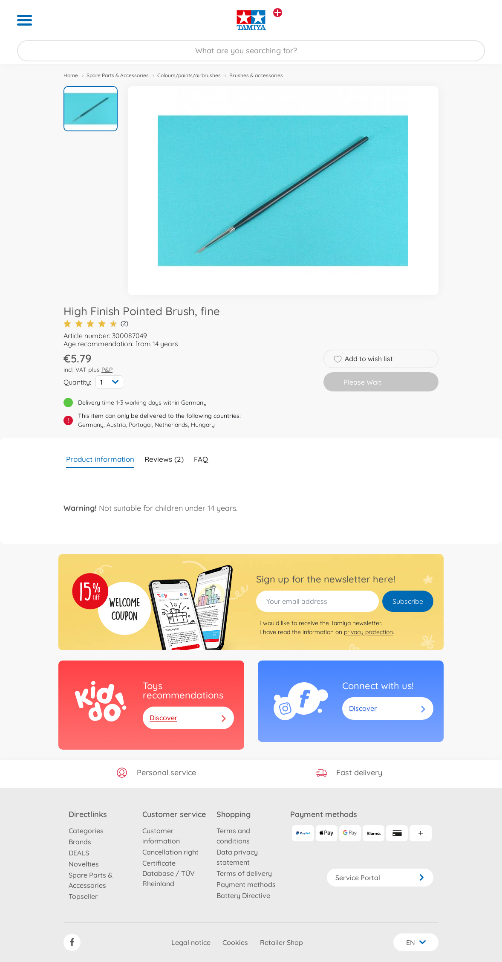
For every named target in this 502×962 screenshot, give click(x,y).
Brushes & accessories (256, 75)
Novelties (84, 864)
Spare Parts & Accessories (118, 75)
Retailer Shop (281, 942)
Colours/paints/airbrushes (189, 75)
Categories (86, 830)
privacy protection (368, 632)
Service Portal (380, 877)
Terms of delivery (244, 873)
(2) (95, 323)
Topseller (83, 896)
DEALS (79, 853)
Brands (80, 841)
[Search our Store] (251, 50)
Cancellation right (170, 852)
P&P (107, 370)
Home (70, 75)
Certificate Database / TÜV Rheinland (168, 873)
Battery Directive (243, 895)
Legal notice (191, 942)
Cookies (235, 942)
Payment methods (246, 884)
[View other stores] (277, 12)
